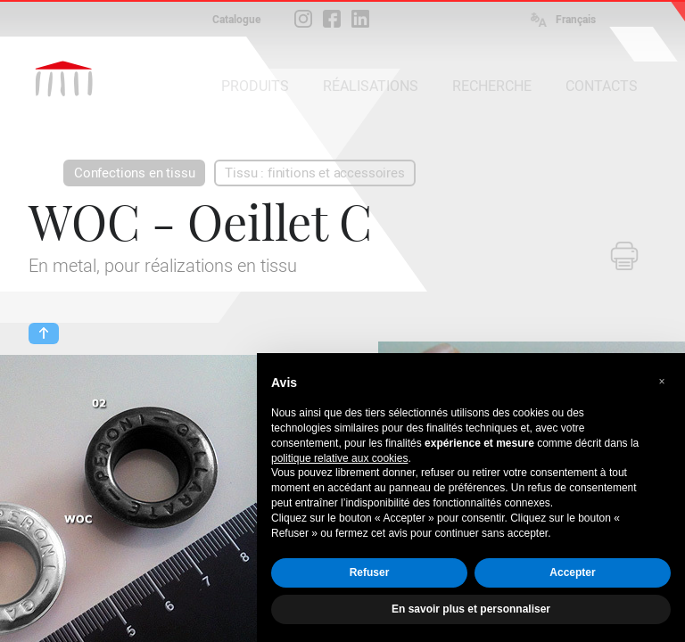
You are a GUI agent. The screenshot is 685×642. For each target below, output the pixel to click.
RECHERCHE (492, 86)
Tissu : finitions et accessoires (314, 173)
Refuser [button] (370, 572)
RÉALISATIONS (370, 86)
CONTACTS (601, 86)
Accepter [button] (572, 572)
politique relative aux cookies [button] (339, 458)
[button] (662, 381)
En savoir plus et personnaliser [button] (471, 609)
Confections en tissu (134, 173)
